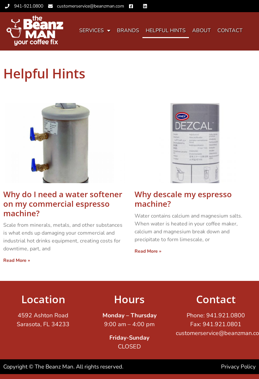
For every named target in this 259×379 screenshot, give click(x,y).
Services (94, 30)
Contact (230, 30)
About (201, 30)
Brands (128, 30)
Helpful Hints (166, 30)
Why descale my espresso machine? (183, 199)
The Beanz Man (54, 366)
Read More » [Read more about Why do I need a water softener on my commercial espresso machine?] (16, 260)
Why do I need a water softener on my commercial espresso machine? (62, 204)
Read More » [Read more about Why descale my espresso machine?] (148, 251)
